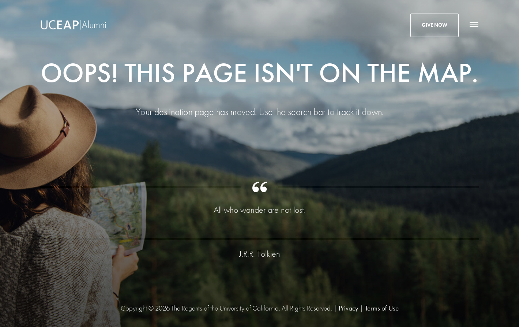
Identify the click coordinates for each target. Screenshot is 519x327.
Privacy (348, 308)
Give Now (434, 25)
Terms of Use (382, 308)
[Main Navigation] (473, 24)
